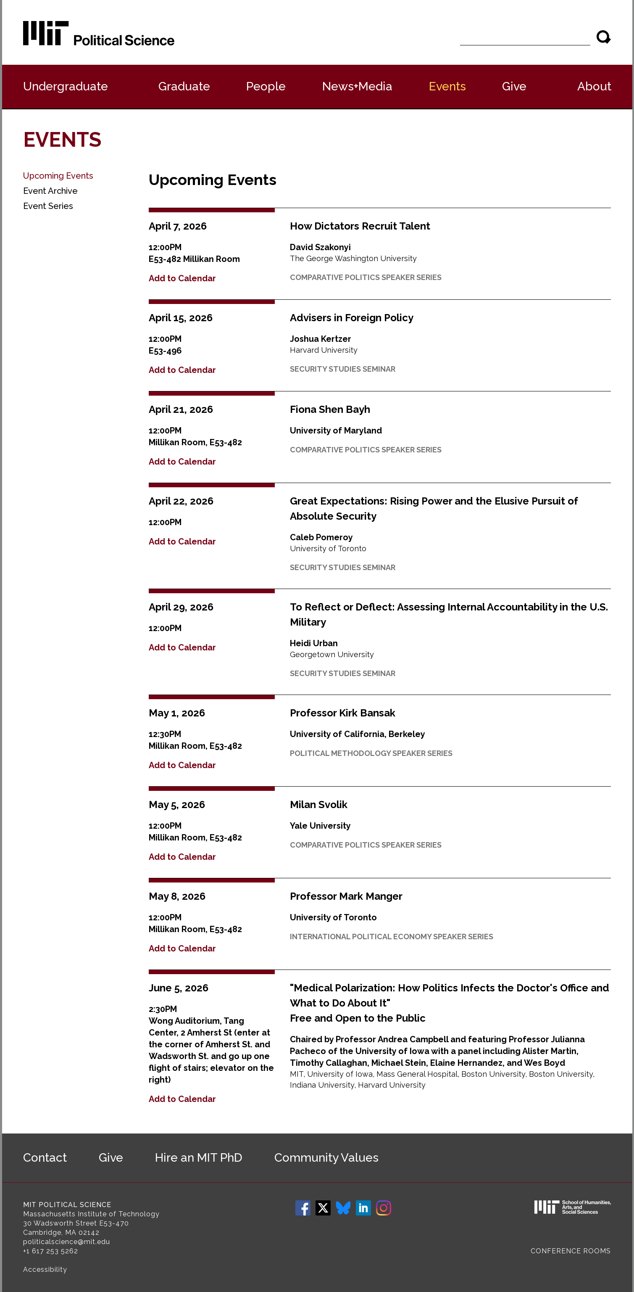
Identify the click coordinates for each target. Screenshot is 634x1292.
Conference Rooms (571, 1251)
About (594, 86)
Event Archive (50, 191)
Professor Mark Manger (346, 896)
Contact (45, 1158)
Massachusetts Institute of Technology (91, 1214)
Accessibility (45, 1270)
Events (447, 86)
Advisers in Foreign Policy (351, 318)
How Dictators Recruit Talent (360, 226)
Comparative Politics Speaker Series (366, 277)
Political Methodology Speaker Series (371, 753)
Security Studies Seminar (342, 369)
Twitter (323, 1207)
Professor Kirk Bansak (342, 713)
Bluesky (343, 1207)
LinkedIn (363, 1207)
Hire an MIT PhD (198, 1158)
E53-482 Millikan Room (194, 259)
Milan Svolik (318, 804)
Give (514, 86)
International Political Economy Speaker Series (391, 936)
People (266, 86)
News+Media (357, 86)
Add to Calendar (182, 278)
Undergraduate (65, 86)
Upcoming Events (58, 176)
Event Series (48, 206)
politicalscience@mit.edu (66, 1242)
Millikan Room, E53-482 (195, 442)
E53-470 (114, 1223)
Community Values (326, 1158)
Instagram (383, 1207)
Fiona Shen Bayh (330, 409)
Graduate (184, 86)
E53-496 (165, 351)
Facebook (302, 1207)
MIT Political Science (67, 1205)
